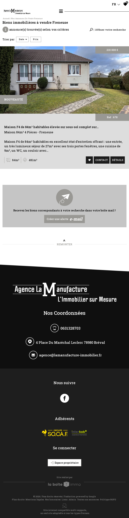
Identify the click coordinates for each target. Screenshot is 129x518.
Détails (117, 160)
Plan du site (18, 499)
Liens (65, 499)
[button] (107, 29)
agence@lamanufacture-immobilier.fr (70, 356)
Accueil (6, 18)
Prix (35, 39)
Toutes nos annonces (88, 499)
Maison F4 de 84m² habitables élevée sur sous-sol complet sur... (51, 128)
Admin (72, 499)
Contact (101, 160)
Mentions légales (35, 499)
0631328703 (70, 328)
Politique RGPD (108, 499)
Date (23, 39)
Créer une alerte (64, 219)
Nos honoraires (53, 499)
